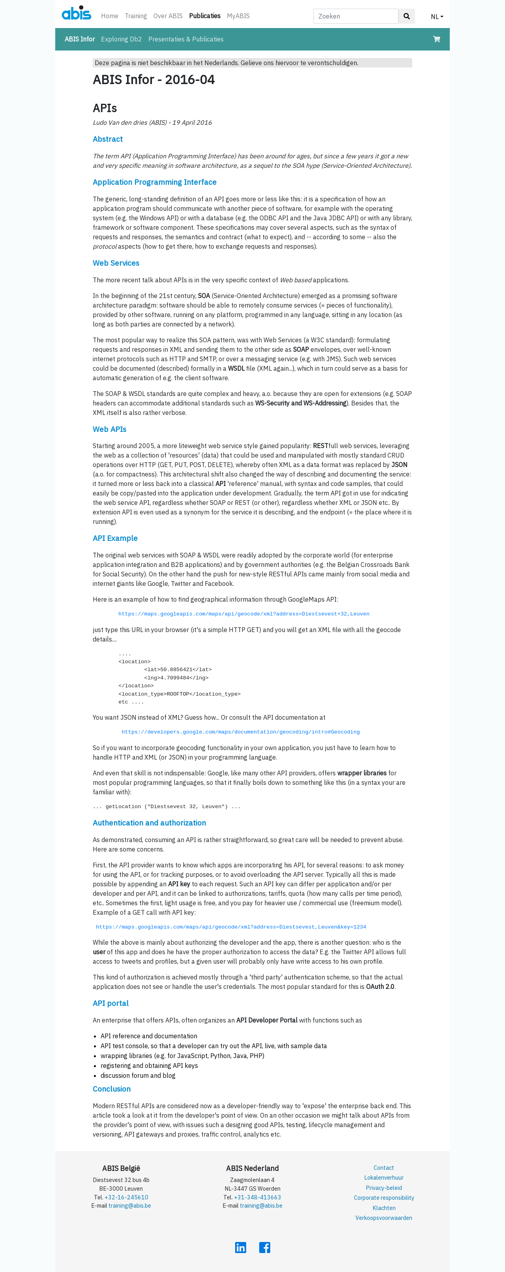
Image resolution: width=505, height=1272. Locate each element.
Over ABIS (168, 16)
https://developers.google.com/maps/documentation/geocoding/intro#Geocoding (239, 732)
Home (109, 16)
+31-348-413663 (257, 1197)
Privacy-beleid (384, 1187)
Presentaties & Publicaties (186, 39)
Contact (384, 1167)
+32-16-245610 (126, 1197)
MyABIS (238, 16)
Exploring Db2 (121, 39)
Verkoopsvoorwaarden (383, 1217)
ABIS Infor (81, 38)
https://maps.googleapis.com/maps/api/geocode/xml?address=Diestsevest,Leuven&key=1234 (231, 927)
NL (435, 17)
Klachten (384, 1208)
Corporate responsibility (384, 1197)
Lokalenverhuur (384, 1177)
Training (136, 16)
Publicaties (206, 15)
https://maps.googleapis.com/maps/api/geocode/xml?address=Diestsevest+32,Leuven (245, 614)
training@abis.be (129, 1205)
